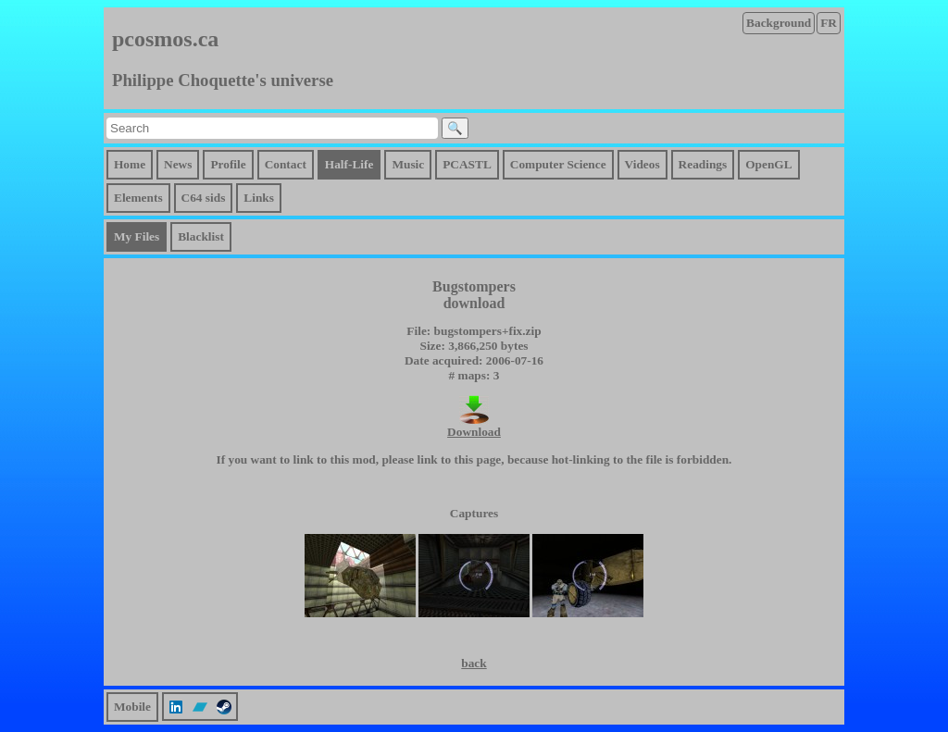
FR (828, 23)
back (473, 663)
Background (778, 23)
